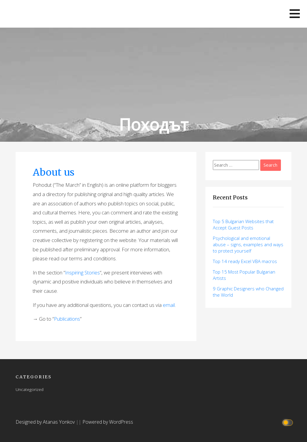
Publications (67, 318)
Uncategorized (29, 389)
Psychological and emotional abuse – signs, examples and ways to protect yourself (248, 244)
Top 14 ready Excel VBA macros (245, 261)
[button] (294, 13)
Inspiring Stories (82, 272)
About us (53, 172)
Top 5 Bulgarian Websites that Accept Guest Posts (243, 224)
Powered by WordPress (107, 422)
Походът (153, 124)
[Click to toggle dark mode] (288, 422)
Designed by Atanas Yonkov (46, 422)
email (169, 304)
